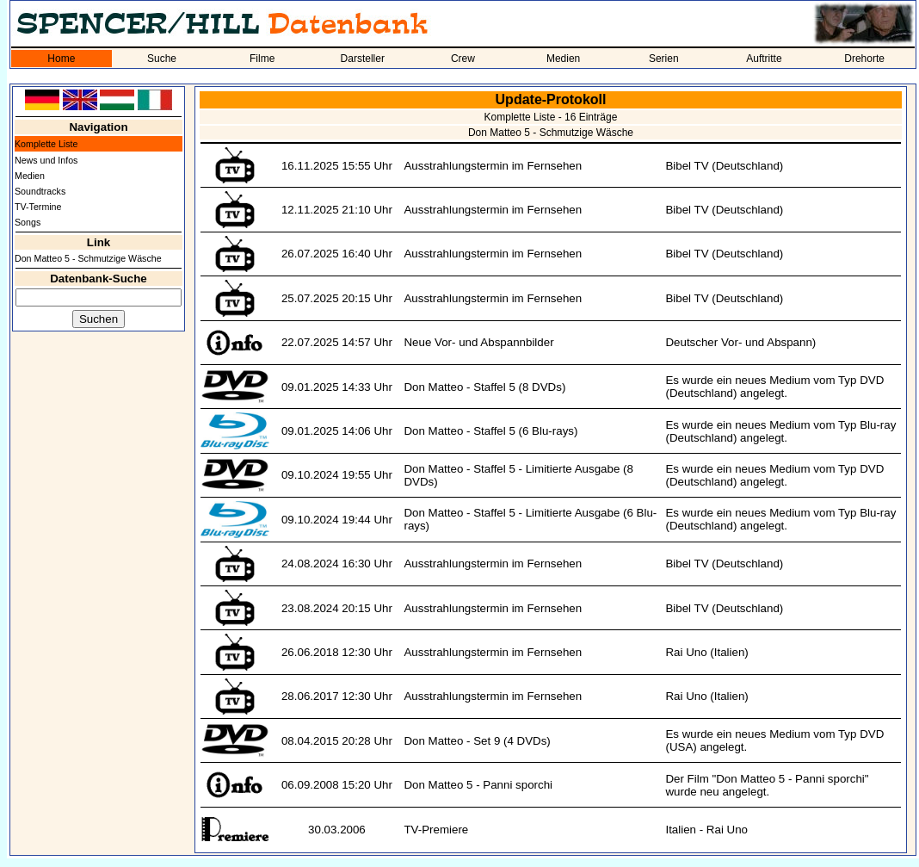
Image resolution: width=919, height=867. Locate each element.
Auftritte (763, 59)
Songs (27, 222)
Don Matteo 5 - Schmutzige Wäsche (88, 258)
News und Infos (46, 160)
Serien (664, 59)
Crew (463, 59)
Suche (161, 59)
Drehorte (864, 59)
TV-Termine (38, 206)
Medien (563, 59)
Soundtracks (40, 191)
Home (61, 59)
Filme (262, 59)
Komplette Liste (46, 144)
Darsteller (363, 59)
